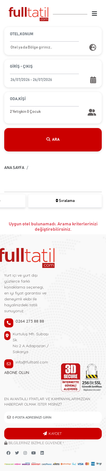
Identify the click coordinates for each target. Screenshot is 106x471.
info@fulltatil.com (32, 362)
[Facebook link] (8, 453)
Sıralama (65, 201)
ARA (53, 139)
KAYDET (55, 433)
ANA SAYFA (14, 168)
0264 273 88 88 (30, 321)
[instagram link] (25, 453)
